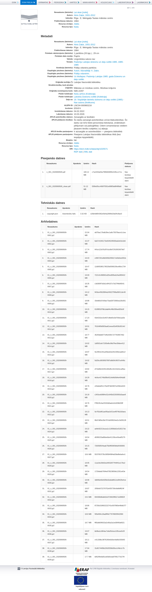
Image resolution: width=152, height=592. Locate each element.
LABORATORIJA (125, 2)
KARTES (74, 2)
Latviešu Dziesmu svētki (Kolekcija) (90, 96)
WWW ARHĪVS (90, 2)
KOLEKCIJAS (107, 2)
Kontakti (131, 568)
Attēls (76, 24)
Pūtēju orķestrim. (82, 73)
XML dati (88, 152)
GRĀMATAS (44, 2)
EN (133, 8)
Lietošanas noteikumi (119, 568)
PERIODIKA (60, 2)
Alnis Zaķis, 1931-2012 (84, 15)
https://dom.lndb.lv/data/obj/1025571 (91, 149)
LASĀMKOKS (143, 2)
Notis (76, 27)
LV (128, 8)
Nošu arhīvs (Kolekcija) (85, 94)
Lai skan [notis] (81, 12)
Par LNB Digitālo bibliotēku (100, 568)
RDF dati (78, 152)
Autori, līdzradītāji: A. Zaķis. (86, 70)
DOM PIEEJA (28, 2)
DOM (15, 2)
